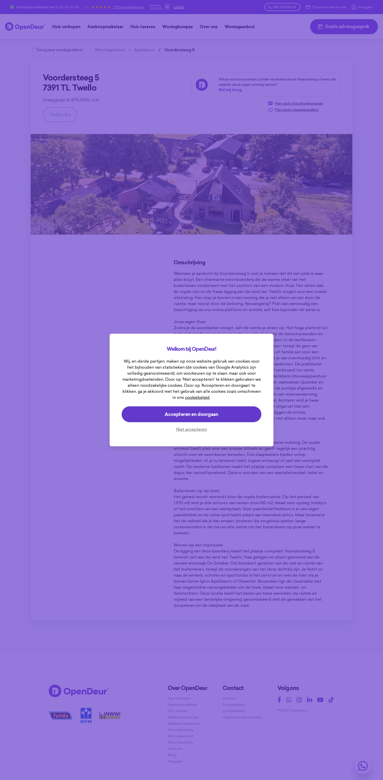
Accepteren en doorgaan (191, 414)
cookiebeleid (197, 397)
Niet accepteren (191, 429)
